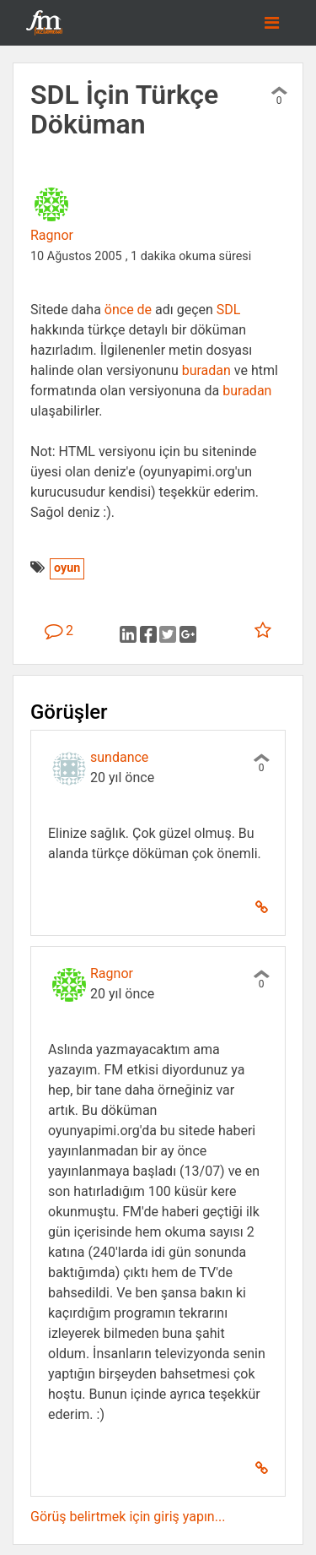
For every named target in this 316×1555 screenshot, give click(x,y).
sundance (119, 757)
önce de (129, 310)
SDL (229, 310)
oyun (67, 568)
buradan (206, 370)
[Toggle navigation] (272, 23)
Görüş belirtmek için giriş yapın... (127, 1517)
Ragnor (51, 235)
